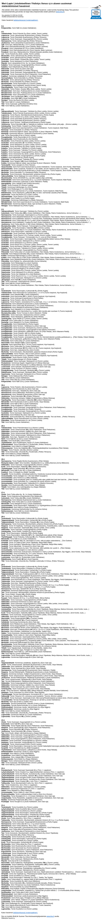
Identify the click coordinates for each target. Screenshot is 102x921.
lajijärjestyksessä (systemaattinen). (26, 20)
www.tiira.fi (60, 12)
